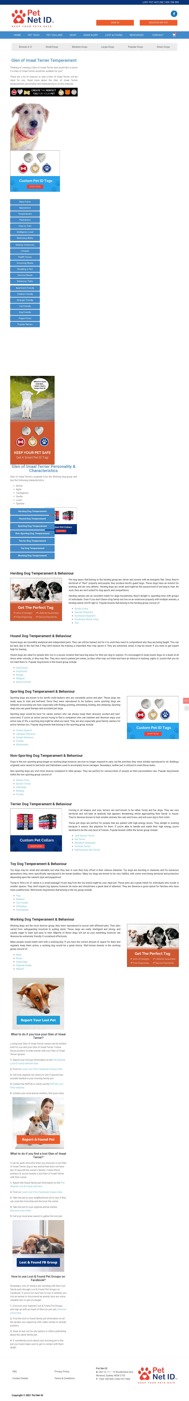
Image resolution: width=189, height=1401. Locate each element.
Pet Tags (33, 35)
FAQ (14, 1371)
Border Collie (81, 608)
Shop (73, 35)
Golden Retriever (24, 737)
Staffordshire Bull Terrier (87, 849)
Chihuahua (21, 906)
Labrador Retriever (25, 734)
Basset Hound (23, 682)
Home (17, 35)
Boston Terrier (23, 783)
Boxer (19, 958)
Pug (18, 895)
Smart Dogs (163, 46)
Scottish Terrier (82, 846)
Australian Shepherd (85, 615)
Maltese (20, 899)
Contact (158, 35)
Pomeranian (22, 909)
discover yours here (20, 1210)
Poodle (20, 794)
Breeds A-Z (25, 46)
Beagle (19, 674)
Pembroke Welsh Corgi (86, 619)
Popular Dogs (135, 46)
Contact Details (20, 1378)
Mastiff (20, 969)
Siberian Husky (24, 965)
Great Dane (22, 961)
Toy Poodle (22, 902)
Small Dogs (52, 46)
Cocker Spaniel (24, 730)
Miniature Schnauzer (85, 842)
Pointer (20, 741)
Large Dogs (107, 46)
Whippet (20, 678)
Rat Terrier (80, 839)
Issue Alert (90, 35)
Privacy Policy (62, 1371)
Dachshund (22, 667)
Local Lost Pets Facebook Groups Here (41, 1069)
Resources (137, 35)
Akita (18, 954)
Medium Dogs (79, 46)
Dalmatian (21, 787)
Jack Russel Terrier (84, 835)
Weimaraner (22, 744)
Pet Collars (54, 35)
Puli (77, 622)
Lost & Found (113, 35)
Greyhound (21, 671)
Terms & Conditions (65, 1378)
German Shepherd (84, 612)
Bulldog (20, 790)
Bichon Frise (22, 780)
